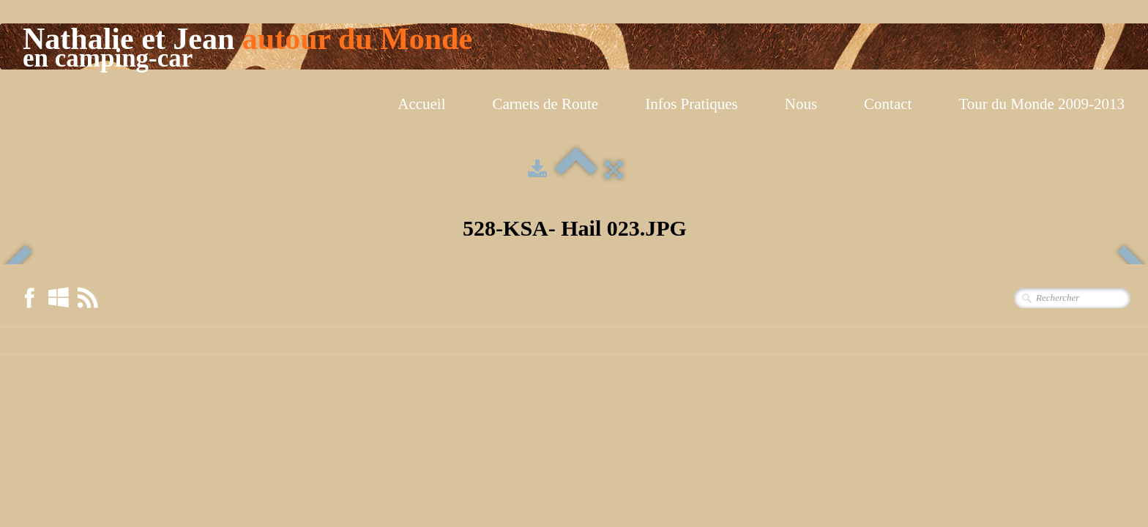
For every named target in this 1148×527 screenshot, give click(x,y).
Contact (888, 104)
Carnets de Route (546, 104)
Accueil (421, 104)
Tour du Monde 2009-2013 (1041, 104)
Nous (801, 104)
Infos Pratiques (691, 104)
